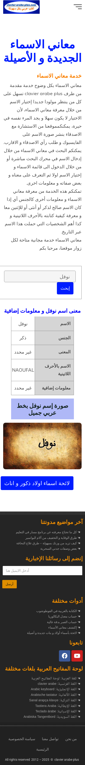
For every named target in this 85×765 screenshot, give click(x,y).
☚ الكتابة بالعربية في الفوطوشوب (58, 611)
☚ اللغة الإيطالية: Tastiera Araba (57, 706)
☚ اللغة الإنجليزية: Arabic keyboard (55, 689)
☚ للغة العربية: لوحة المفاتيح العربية (55, 678)
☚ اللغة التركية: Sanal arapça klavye (54, 700)
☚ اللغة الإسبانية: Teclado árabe (58, 711)
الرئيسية (42, 749)
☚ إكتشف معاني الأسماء (64, 627)
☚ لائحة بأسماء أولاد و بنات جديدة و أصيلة (53, 633)
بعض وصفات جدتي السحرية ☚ (60, 548)
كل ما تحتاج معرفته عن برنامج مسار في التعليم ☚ (48, 532)
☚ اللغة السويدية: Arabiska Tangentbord (52, 717)
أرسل (9, 584)
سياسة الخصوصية (21, 739)
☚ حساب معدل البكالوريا (64, 616)
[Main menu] (78, 7)
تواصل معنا (50, 739)
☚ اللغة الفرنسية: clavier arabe (59, 684)
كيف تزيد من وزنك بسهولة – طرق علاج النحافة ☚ (48, 543)
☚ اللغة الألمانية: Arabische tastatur (55, 695)
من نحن (71, 739)
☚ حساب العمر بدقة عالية (63, 622)
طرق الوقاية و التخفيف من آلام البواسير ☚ (52, 537)
